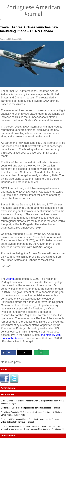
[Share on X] (24, 352)
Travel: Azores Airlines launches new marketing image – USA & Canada (29, 29)
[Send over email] (41, 352)
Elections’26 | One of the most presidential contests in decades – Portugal (30, 408)
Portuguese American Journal (33, 10)
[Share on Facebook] (8, 352)
